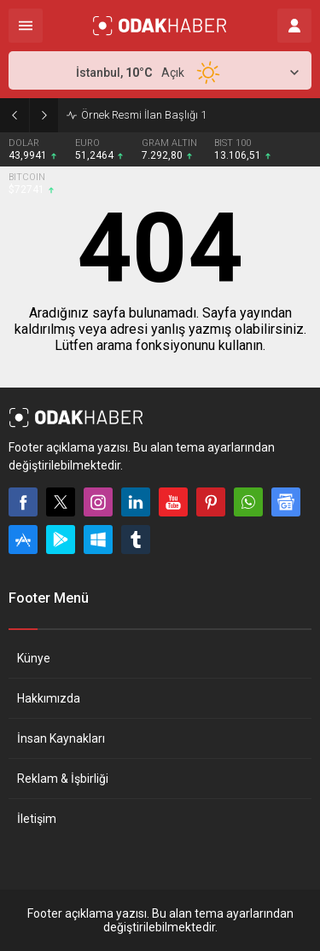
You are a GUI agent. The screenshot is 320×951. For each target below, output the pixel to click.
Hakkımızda (48, 698)
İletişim (36, 819)
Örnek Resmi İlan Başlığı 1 (144, 114)
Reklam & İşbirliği (62, 778)
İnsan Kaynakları (61, 738)
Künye (33, 658)
